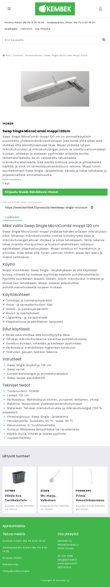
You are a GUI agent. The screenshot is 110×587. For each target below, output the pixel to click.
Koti (6, 55)
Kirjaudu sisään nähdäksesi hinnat (31, 192)
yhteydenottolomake (15, 571)
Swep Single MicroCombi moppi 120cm (66, 55)
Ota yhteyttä (42, 28)
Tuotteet (18, 55)
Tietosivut (26, 28)
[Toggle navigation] (101, 9)
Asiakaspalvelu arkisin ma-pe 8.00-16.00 (71, 22)
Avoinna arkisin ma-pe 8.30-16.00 (24, 22)
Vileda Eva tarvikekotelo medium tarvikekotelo (19, 477)
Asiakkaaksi (11, 28)
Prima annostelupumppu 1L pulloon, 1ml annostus (90, 477)
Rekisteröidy (10, 564)
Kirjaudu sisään (12, 557)
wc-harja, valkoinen (55, 477)
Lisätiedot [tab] (12, 217)
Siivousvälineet (33, 55)
